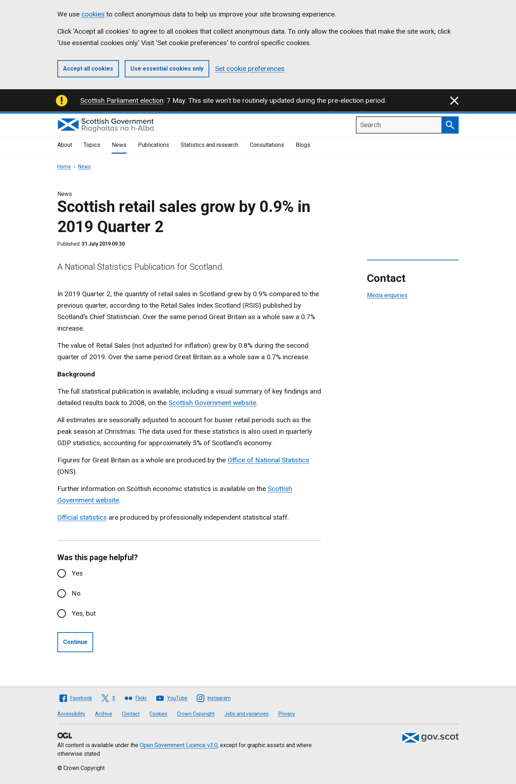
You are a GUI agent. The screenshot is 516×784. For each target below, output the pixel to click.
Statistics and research (209, 144)
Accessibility (71, 714)
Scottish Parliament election (121, 100)
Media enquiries (387, 295)
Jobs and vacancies (246, 714)
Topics (91, 144)
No (76, 593)
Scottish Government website (212, 403)
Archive (103, 714)
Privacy (286, 714)
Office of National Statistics (268, 460)
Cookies (158, 714)
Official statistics (82, 517)
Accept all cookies (88, 68)
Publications (153, 144)
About (64, 144)
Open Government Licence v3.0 (179, 745)
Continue (75, 642)
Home (64, 166)
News (119, 144)
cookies (93, 14)
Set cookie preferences (250, 68)
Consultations (267, 144)
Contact (131, 714)
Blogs (303, 144)
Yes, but (84, 613)
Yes (77, 573)
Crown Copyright (196, 714)
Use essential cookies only (167, 68)
